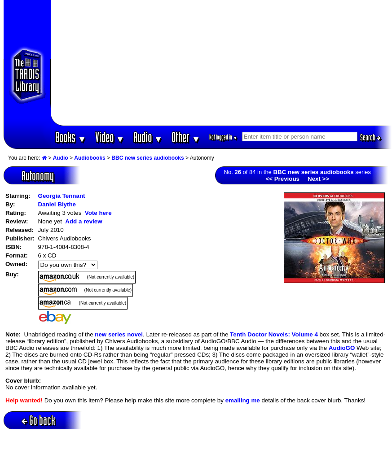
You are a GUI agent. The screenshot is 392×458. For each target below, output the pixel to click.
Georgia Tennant (61, 195)
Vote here (98, 212)
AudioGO (342, 348)
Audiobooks (89, 158)
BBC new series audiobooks (147, 158)
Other (186, 137)
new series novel (119, 334)
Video (109, 137)
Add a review (83, 221)
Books (70, 137)
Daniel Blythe (57, 204)
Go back (38, 420)
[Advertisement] (221, 63)
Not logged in (223, 137)
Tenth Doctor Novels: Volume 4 (274, 334)
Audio (148, 137)
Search (370, 137)
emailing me (242, 400)
